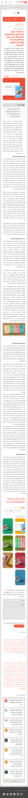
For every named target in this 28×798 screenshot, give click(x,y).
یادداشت (22, 499)
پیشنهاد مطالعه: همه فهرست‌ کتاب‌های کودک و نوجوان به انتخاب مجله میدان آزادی (15, 712)
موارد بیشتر (14, 781)
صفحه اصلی (15, 7)
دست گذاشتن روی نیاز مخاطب (12, 111)
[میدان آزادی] (21, 2)
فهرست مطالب (14, 105)
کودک (8, 502)
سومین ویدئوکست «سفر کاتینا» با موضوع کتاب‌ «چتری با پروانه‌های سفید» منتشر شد (15, 764)
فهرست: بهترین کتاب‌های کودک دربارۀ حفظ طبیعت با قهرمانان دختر (15, 702)
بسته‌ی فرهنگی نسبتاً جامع (13, 114)
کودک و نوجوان (11, 499)
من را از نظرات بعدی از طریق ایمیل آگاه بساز (13, 623)
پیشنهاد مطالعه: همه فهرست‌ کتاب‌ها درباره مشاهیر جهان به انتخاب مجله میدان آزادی (15, 722)
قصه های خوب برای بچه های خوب (17, 502)
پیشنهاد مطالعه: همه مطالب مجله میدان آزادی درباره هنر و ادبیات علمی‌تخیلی (16, 774)
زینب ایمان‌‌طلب (19, 24)
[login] (6, 2)
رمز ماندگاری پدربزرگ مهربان (13, 109)
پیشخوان (17, 499)
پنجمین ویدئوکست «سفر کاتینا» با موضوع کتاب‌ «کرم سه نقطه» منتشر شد (15, 732)
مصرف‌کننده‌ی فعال (15, 116)
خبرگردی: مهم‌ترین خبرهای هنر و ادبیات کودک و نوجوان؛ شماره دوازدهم (16, 742)
